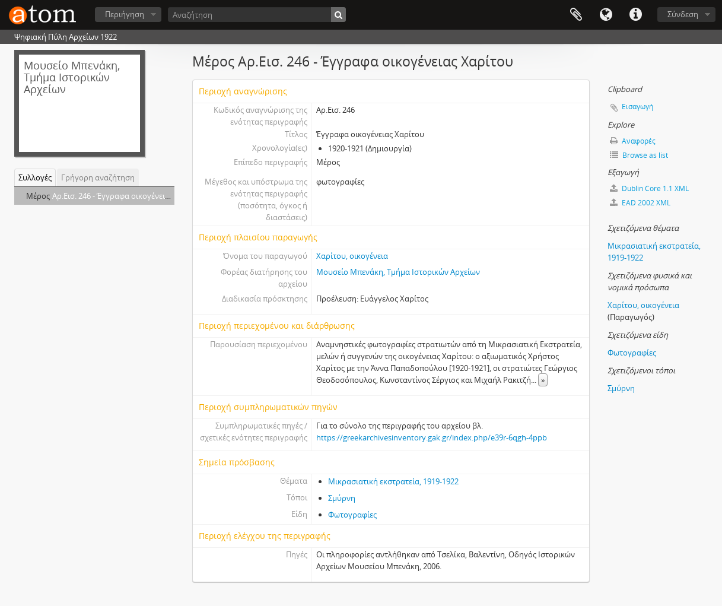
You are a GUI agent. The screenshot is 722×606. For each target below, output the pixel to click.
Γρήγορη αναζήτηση (98, 177)
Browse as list (639, 155)
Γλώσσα (606, 15)
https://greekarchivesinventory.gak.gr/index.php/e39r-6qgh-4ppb (431, 437)
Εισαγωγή (637, 106)
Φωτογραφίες (352, 514)
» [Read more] (543, 380)
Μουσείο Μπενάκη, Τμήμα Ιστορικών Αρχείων (398, 271)
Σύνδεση (682, 14)
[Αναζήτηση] (257, 14)
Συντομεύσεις (635, 15)
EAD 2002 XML (640, 203)
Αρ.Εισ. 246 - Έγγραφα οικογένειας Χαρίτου (128, 196)
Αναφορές (633, 141)
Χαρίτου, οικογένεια (352, 255)
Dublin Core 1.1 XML (649, 188)
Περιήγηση (124, 14)
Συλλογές (35, 177)
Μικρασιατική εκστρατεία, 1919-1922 (393, 481)
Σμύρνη (341, 498)
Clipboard (576, 15)
